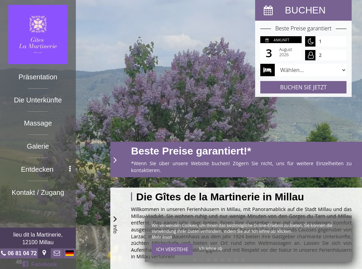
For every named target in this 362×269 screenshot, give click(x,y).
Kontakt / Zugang (38, 192)
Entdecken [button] (46, 169)
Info (115, 223)
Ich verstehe (172, 249)
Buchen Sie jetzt (303, 87)
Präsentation (38, 77)
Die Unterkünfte (38, 100)
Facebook (39, 263)
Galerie (38, 146)
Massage (38, 123)
